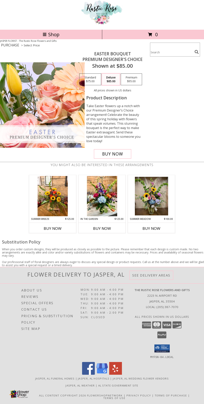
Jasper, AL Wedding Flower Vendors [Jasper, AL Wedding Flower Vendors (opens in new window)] (141, 378)
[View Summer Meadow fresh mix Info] (151, 196)
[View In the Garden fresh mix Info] (102, 196)
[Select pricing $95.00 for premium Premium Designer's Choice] (131, 79)
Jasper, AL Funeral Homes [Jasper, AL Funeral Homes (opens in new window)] (55, 378)
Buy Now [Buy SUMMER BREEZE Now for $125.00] (53, 228)
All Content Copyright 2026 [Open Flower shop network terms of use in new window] (62, 395)
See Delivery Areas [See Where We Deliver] (151, 275)
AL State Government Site (118, 385)
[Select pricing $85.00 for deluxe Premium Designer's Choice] (111, 79)
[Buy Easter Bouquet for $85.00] (112, 154)
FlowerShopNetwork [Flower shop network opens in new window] (105, 395)
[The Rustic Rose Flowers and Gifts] (102, 24)
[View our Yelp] (115, 373)
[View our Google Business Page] (102, 373)
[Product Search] (171, 52)
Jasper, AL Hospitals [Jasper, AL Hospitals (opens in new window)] (93, 378)
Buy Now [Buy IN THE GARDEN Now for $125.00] (102, 228)
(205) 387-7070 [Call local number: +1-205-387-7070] (167, 307)
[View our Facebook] (88, 373)
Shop (51, 34)
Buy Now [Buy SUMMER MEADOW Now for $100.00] (151, 228)
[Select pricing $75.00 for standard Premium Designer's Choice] (90, 79)
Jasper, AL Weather (80, 385)
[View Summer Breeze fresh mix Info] (52, 196)
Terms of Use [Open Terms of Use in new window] (114, 398)
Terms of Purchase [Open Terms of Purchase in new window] (171, 395)
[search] (196, 52)
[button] (162, 348)
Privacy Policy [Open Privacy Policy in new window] (139, 395)
